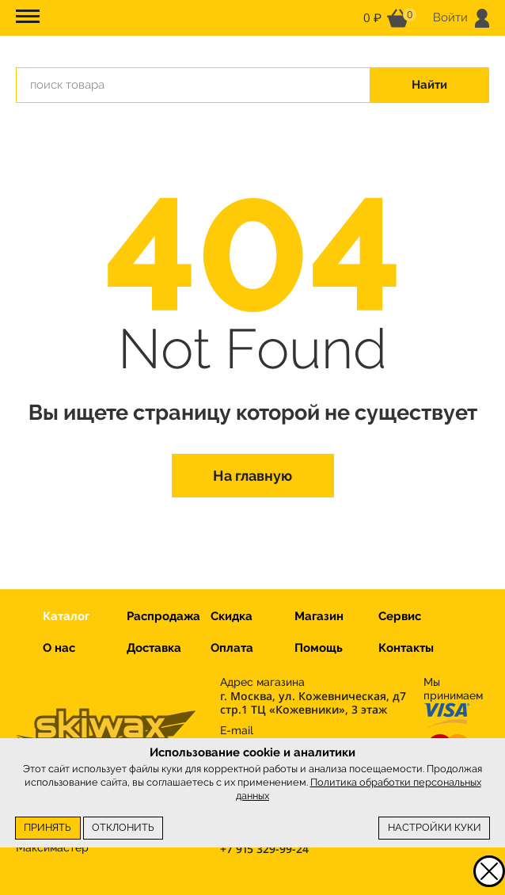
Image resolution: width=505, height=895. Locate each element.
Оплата (232, 648)
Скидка (231, 616)
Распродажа (163, 616)
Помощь (318, 648)
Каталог (66, 616)
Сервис (399, 616)
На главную (252, 475)
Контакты (406, 648)
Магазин (319, 616)
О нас (59, 648)
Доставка (154, 648)
